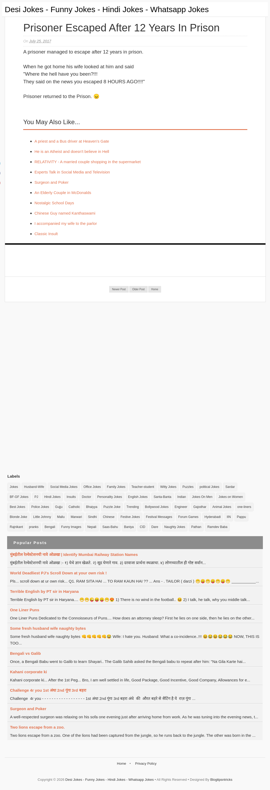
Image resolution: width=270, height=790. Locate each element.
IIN (229, 517)
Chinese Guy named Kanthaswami (65, 213)
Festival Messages (159, 517)
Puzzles (188, 487)
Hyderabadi (213, 517)
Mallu (61, 517)
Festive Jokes (130, 517)
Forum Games (188, 517)
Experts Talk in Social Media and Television (72, 172)
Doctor (86, 497)
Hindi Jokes (52, 497)
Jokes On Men (202, 497)
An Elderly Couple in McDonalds (63, 192)
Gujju (58, 507)
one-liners (244, 507)
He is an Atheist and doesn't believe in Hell (72, 151)
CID (142, 527)
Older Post (138, 289)
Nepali (91, 527)
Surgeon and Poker (52, 182)
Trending (133, 507)
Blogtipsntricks (221, 780)
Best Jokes (17, 507)
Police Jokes (40, 507)
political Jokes (209, 487)
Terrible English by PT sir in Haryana (44, 591)
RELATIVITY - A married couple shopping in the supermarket (88, 161)
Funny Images (71, 527)
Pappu (241, 517)
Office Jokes (92, 487)
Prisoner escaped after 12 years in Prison (121, 27)
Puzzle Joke (111, 507)
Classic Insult (46, 233)
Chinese (108, 517)
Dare (154, 527)
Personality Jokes (109, 497)
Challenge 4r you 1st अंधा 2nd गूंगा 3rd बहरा (48, 690)
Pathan (196, 527)
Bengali (50, 527)
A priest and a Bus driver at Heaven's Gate (72, 141)
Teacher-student (143, 487)
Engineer (181, 507)
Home (154, 289)
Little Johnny (42, 517)
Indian (181, 497)
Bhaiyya (91, 507)
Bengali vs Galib (25, 653)
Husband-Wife (34, 487)
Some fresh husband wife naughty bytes (48, 628)
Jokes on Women (231, 497)
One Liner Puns (24, 610)
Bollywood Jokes (156, 507)
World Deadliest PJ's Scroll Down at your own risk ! (58, 573)
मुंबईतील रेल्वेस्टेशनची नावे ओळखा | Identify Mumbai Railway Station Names (74, 554)
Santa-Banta (162, 497)
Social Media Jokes (63, 487)
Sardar (230, 487)
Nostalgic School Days (54, 203)
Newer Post (119, 289)
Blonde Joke (18, 517)
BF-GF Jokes (19, 497)
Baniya (129, 527)
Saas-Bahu (110, 527)
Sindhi (92, 517)
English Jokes (138, 497)
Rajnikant (16, 527)
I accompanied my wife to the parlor (66, 223)
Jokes (14, 487)
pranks (33, 527)
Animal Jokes (222, 507)
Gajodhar (199, 507)
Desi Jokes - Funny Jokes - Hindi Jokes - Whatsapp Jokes (107, 9)
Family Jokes (116, 487)
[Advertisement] (46, 388)
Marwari (76, 517)
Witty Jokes (168, 487)
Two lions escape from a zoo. (37, 727)
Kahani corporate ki (28, 672)
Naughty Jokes (174, 527)
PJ (36, 497)
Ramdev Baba (217, 527)
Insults (71, 497)
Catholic (74, 507)
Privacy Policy (145, 763)
